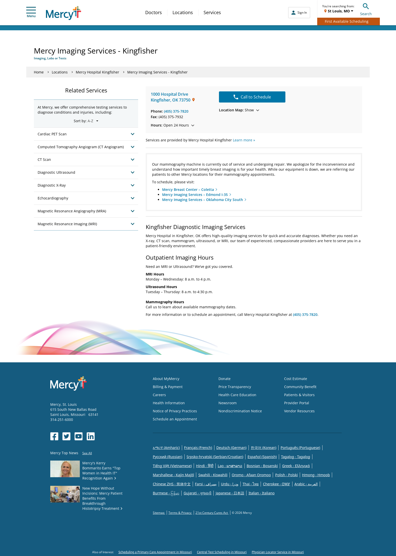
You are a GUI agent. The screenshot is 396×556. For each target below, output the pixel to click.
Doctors (153, 12)
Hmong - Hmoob (316, 474)
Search (366, 8)
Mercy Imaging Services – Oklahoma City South (202, 199)
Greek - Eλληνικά (296, 465)
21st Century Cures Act (212, 513)
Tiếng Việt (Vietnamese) (172, 465)
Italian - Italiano (262, 493)
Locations (182, 12)
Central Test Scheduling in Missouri (222, 552)
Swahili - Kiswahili (212, 474)
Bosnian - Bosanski (262, 465)
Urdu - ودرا (229, 484)
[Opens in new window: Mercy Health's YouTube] (79, 436)
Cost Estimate (295, 378)
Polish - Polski (286, 474)
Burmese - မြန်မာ (166, 493)
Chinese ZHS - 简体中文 (172, 484)
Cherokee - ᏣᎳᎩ (276, 484)
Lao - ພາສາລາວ (230, 465)
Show (239, 110)
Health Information (169, 402)
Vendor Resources (299, 411)
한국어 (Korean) (263, 447)
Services (212, 12)
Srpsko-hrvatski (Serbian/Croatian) (215, 456)
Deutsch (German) (231, 447)
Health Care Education (237, 394)
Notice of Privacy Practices (175, 411)
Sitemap (159, 513)
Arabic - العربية (306, 484)
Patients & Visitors (299, 394)
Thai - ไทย (251, 484)
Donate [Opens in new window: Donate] (224, 378)
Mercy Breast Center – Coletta (188, 189)
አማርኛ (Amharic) (166, 447)
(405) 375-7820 (176, 111)
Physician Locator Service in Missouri (278, 552)
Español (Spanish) (262, 456)
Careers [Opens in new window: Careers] (159, 394)
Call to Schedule (252, 97)
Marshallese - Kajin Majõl (173, 474)
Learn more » (244, 140)
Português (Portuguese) (300, 447)
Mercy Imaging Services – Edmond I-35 (195, 194)
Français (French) (198, 447)
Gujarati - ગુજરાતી (197, 493)
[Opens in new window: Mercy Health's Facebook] (54, 436)
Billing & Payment (168, 386)
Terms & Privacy (180, 513)
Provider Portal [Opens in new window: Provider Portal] (296, 402)
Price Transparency (234, 386)
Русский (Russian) (167, 456)
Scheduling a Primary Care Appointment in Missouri (155, 552)
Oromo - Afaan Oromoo (251, 474)
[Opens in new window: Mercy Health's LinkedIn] (91, 436)
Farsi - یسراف (206, 484)
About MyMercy (166, 378)
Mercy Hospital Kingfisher (97, 72)
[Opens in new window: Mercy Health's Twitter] (66, 436)
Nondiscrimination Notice (240, 411)
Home (39, 72)
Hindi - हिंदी (204, 465)
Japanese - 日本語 (230, 493)
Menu (31, 12)
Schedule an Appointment (175, 419)
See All (87, 453)
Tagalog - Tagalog (295, 456)
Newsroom (227, 402)
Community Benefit (300, 386)
